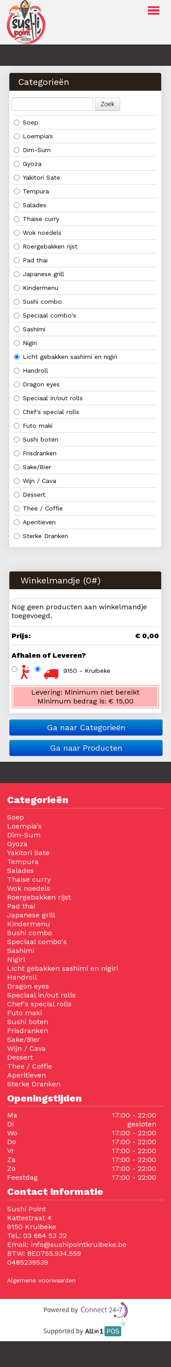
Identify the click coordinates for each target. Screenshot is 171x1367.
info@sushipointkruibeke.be (78, 1244)
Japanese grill (40, 273)
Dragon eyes (37, 384)
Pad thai (33, 260)
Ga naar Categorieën (86, 727)
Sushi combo (39, 301)
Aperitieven (36, 522)
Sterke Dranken (41, 535)
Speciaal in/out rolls (48, 398)
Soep (26, 122)
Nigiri (26, 342)
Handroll (31, 370)
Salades (30, 205)
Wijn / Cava (35, 480)
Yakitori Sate (38, 177)
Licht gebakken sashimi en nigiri (65, 356)
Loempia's (33, 136)
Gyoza (29, 163)
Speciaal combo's (45, 315)
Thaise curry (37, 218)
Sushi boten (36, 439)
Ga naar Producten (86, 747)
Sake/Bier (32, 466)
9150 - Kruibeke (86, 670)
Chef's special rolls (46, 411)
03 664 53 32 (45, 1235)
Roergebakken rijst (47, 246)
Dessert (29, 494)
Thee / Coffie (38, 508)
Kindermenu (37, 287)
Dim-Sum (33, 149)
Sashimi (31, 329)
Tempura (32, 191)
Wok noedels (37, 232)
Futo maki (33, 425)
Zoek (107, 104)
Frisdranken (36, 453)
